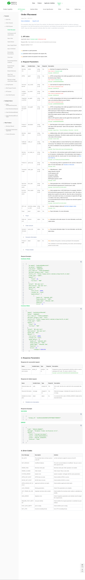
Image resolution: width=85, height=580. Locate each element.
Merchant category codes (70, 206)
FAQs (59, 9)
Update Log (77, 9)
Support (59, 3)
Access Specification (48, 9)
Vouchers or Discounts (69, 164)
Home (33, 3)
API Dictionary (21, 9)
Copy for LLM (35, 21)
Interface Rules (34, 9)
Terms (67, 9)
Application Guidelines (49, 3)
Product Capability (7, 9)
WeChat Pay (12, 3)
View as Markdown (25, 21)
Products (40, 3)
